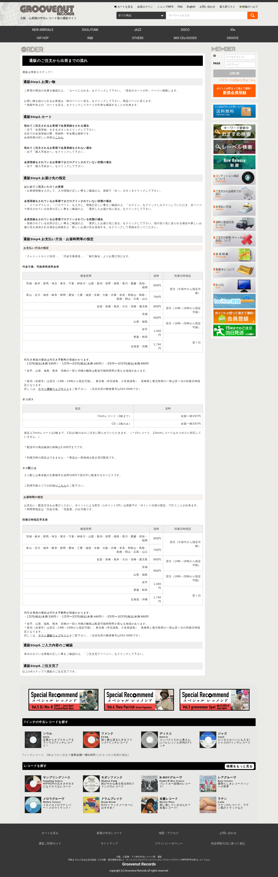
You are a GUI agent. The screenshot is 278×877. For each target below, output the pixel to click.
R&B (90, 38)
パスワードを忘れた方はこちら (237, 80)
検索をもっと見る (240, 766)
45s (232, 29)
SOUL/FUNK (90, 29)
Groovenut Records (139, 864)
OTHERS (138, 38)
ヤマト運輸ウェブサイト (53, 389)
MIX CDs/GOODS (185, 38)
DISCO (185, 29)
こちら (59, 137)
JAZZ (137, 29)
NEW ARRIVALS (42, 29)
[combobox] (141, 15)
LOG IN (234, 73)
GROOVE (233, 38)
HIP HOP (43, 38)
